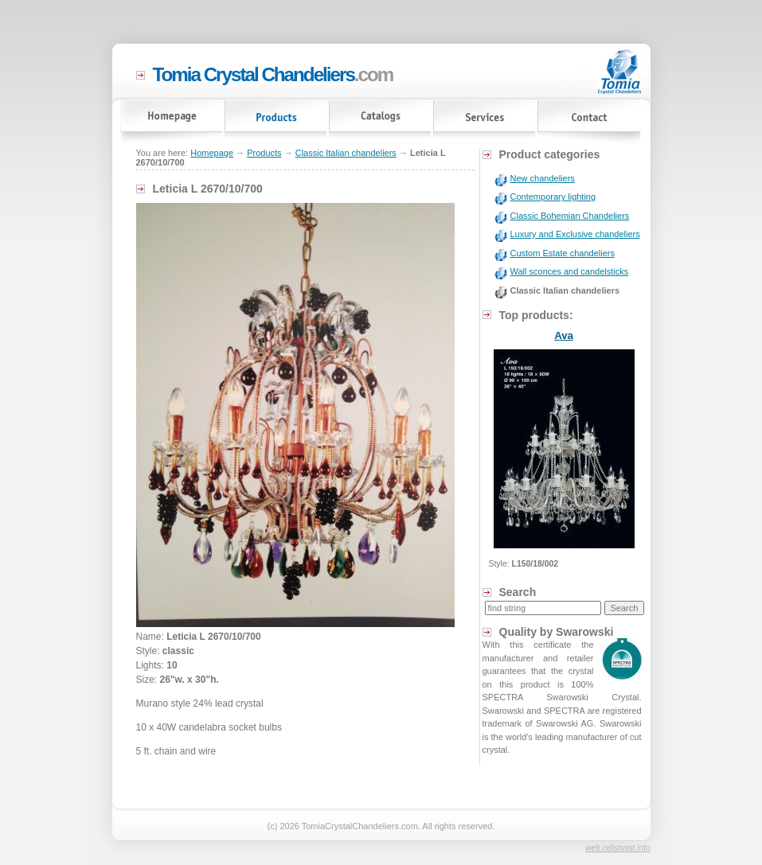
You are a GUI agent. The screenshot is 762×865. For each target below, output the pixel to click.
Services (485, 123)
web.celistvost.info (617, 848)
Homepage (172, 123)
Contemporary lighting (553, 196)
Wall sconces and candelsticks (569, 271)
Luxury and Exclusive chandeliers (575, 234)
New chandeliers (542, 178)
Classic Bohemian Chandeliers (570, 215)
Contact (589, 123)
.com (273, 74)
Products (277, 123)
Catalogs (381, 123)
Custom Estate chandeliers (562, 253)
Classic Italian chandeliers (346, 153)
